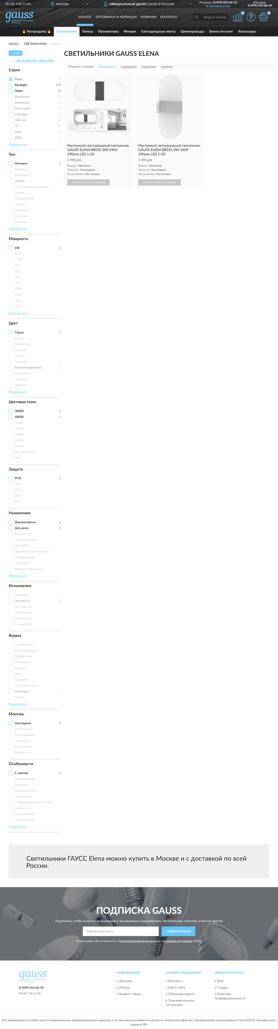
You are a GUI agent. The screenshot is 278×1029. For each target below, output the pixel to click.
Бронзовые (22, 344)
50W (18, 306)
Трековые (21, 216)
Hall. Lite (20, 120)
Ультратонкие (24, 819)
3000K (19, 411)
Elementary (22, 102)
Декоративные (25, 522)
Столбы (20, 204)
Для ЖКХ (21, 545)
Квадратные (23, 656)
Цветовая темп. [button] (23, 402)
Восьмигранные (26, 650)
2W (17, 265)
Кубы (18, 673)
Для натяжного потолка (32, 551)
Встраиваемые (25, 735)
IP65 (18, 501)
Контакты (168, 17)
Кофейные (22, 373)
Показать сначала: (81, 66)
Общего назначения (29, 569)
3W (17, 271)
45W (18, 300)
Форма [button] (15, 636)
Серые (19, 332)
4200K (19, 434)
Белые (19, 338)
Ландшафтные (25, 557)
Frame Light (22, 108)
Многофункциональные (32, 186)
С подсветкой (24, 814)
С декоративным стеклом (33, 802)
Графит (20, 355)
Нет (17, 457)
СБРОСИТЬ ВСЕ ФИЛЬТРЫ (34, 61)
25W (18, 289)
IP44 (18, 490)
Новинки (148, 17)
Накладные (23, 723)
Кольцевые (22, 662)
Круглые (21, 668)
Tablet (19, 91)
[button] (218, 5)
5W (17, 277)
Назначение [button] (20, 513)
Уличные (21, 222)
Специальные (24, 198)
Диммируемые (25, 779)
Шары (19, 697)
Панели (20, 192)
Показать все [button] (18, 144)
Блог (220, 981)
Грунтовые (22, 740)
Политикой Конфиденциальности (139, 941)
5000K (19, 440)
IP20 (18, 478)
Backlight (21, 85)
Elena (18, 79)
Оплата (124, 987)
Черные (20, 385)
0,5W (18, 259)
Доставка (125, 981)
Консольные (23, 746)
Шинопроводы (192, 31)
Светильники (66, 31)
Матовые (21, 784)
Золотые (21, 361)
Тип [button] (12, 155)
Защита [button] (16, 469)
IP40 (18, 484)
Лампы (87, 31)
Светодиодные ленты (158, 31)
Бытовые (21, 169)
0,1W (18, 253)
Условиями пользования (177, 941)
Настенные (22, 600)
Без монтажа (24, 729)
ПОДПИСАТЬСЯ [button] (178, 931)
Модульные (23, 796)
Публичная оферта (181, 994)
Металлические (26, 790)
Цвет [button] (13, 323)
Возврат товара (130, 994)
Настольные (23, 606)
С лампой (21, 773)
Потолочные (23, 612)
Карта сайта (176, 987)
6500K (19, 446)
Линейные (22, 679)
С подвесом (23, 624)
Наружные (22, 563)
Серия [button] (14, 70)
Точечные (21, 210)
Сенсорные (22, 808)
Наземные (22, 595)
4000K (19, 417)
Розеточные (23, 618)
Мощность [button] (18, 239)
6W (17, 248)
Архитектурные (26, 539)
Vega (18, 131)
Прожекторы (108, 31)
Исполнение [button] (20, 586)
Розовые (21, 379)
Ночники (21, 163)
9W (17, 283)
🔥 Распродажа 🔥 (36, 31)
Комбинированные (28, 367)
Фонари (130, 31)
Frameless (21, 114)
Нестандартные (26, 685)
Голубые (20, 350)
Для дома (21, 528)
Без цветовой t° (25, 452)
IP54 (18, 495)
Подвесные (23, 752)
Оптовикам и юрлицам (116, 17)
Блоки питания (221, 31)
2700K (19, 422)
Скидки (222, 987)
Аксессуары (247, 31)
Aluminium (22, 96)
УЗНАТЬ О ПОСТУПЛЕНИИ (88, 182)
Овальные (22, 691)
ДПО (18, 137)
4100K (19, 428)
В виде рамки (24, 644)
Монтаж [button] (16, 714)
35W (18, 294)
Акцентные (23, 534)
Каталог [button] (85, 17)
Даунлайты (23, 175)
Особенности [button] (21, 764)
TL (16, 126)
